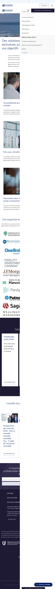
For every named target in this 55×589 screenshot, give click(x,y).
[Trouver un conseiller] (43, 584)
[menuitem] (28, 10)
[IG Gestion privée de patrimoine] (8, 5)
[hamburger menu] (52, 5)
